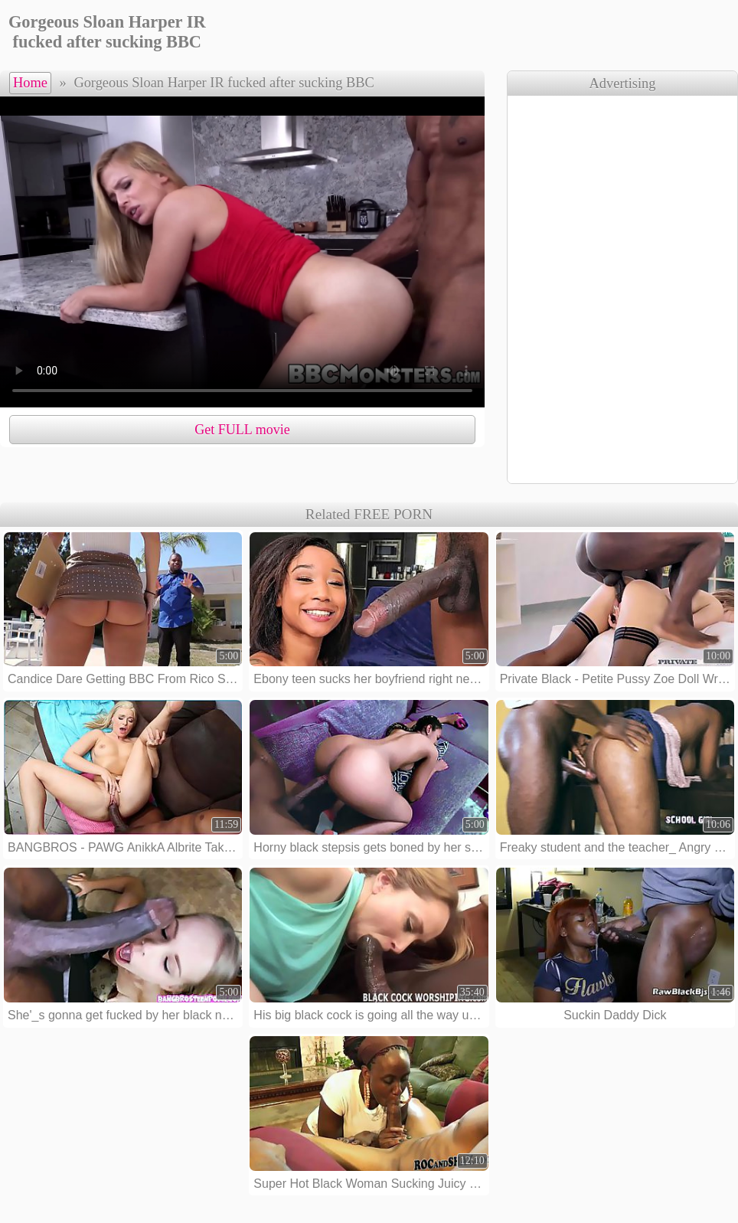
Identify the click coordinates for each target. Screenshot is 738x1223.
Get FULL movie (241, 429)
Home (30, 82)
